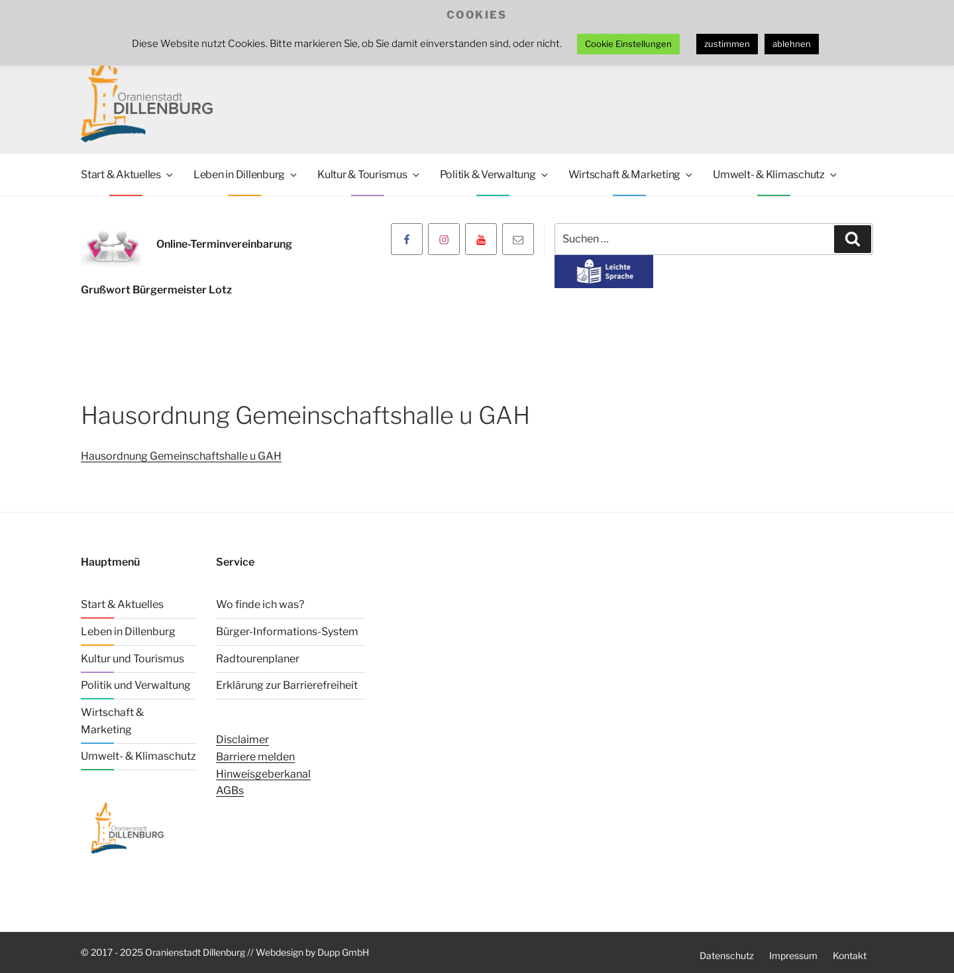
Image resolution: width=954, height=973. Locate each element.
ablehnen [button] (791, 43)
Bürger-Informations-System (287, 631)
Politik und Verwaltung (136, 685)
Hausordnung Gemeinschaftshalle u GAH (181, 456)
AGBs (230, 790)
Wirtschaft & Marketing (631, 174)
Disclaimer (242, 739)
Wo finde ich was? (260, 604)
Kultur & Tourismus (369, 174)
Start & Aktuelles (128, 174)
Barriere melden (255, 756)
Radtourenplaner (257, 658)
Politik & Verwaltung (495, 174)
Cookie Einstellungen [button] (628, 43)
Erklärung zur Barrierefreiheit (287, 685)
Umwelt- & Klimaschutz (776, 174)
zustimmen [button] (727, 43)
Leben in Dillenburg (246, 174)
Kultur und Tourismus (132, 658)
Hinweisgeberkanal (263, 773)
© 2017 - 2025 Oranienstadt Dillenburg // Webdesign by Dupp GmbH (225, 951)
